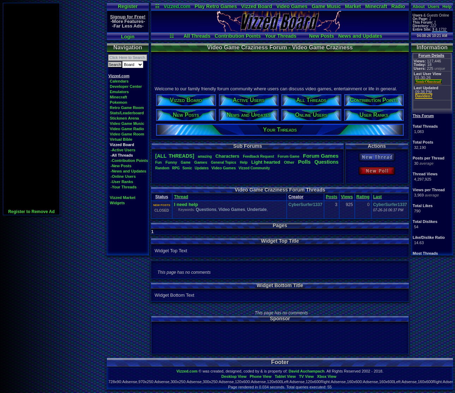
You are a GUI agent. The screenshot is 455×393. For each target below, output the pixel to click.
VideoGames (223, 168)
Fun (158, 162)
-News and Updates (128, 171)
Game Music (326, 6)
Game (186, 162)
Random (162, 168)
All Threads (197, 36)
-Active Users (122, 150)
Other (289, 162)
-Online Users (123, 176)
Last (377, 196)
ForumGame (289, 156)
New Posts (321, 36)
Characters (227, 156)
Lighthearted (265, 162)
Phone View (260, 376)
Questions (327, 162)
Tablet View (285, 376)
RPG (176, 168)
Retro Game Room (127, 107)
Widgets (117, 203)
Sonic (187, 168)
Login (127, 37)
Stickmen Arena (124, 118)
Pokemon (118, 102)
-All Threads (121, 155)
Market (353, 6)
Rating (363, 196)
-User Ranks (121, 182)
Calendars (119, 81)
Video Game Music (127, 123)
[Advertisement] (31, 109)
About (419, 6)
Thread (181, 196)
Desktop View (233, 376)
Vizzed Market (123, 197)
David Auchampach (307, 371)
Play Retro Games (215, 6)
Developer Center (126, 86)
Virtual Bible (121, 139)
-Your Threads (123, 187)
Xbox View (326, 376)
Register (128, 6)
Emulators (119, 92)
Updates (202, 168)
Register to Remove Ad (31, 211)
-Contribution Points (129, 160)
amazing (205, 156)
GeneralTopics (224, 162)
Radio (398, 6)
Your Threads (281, 36)
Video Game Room (127, 134)
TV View (306, 376)
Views (347, 196)
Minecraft (376, 6)
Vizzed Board (256, 6)
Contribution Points (238, 36)
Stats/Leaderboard (127, 113)
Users (433, 6)
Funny (171, 162)
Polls (304, 162)
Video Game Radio (127, 129)
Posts (331, 196)
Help (446, 6)
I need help (186, 204)
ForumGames (321, 156)
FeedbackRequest (258, 156)
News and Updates (360, 36)
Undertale (257, 209)
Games (200, 162)
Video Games (291, 6)
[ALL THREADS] (174, 156)
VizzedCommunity (254, 168)
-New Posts (120, 166)
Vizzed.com (176, 6)
